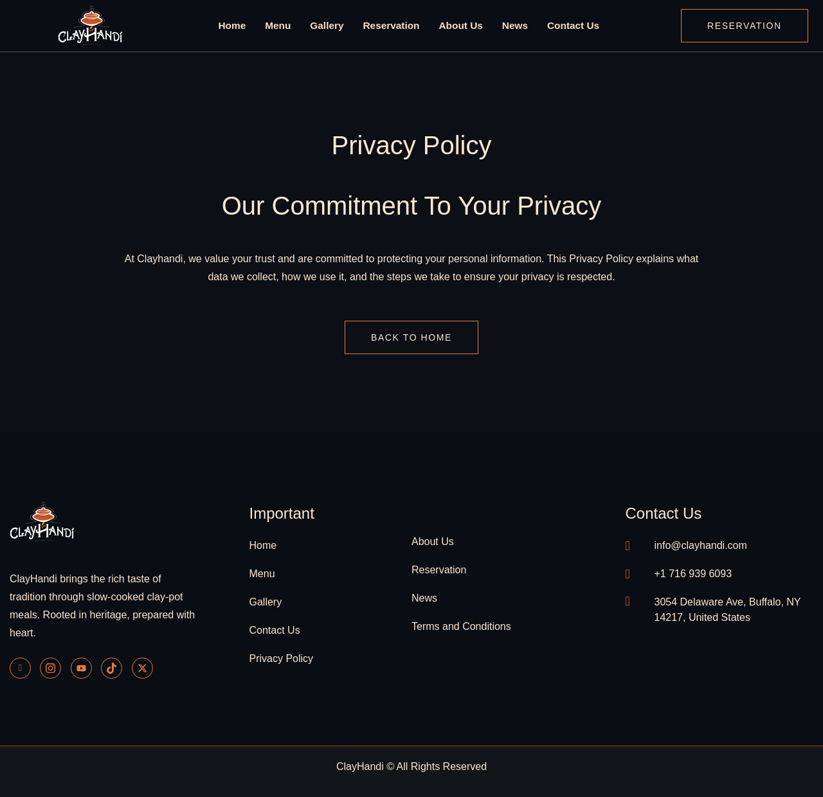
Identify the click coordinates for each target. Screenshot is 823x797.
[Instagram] (50, 668)
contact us (664, 513)
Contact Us (570, 25)
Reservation (391, 25)
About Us (460, 25)
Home (234, 25)
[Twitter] (142, 668)
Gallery (328, 25)
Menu (280, 25)
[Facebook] (20, 668)
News (513, 25)
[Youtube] (81, 668)
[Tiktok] (111, 668)
